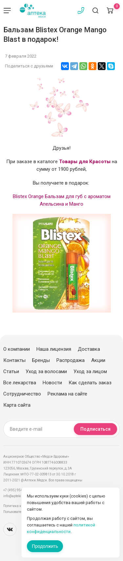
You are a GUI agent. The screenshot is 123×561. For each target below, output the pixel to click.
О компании (16, 349)
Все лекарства (19, 383)
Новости (52, 383)
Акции (98, 360)
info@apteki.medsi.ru (19, 496)
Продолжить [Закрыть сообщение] (45, 546)
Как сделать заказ (90, 383)
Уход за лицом (90, 371)
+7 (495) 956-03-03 (17, 490)
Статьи (11, 371)
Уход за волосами (46, 371)
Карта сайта (17, 405)
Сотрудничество (22, 394)
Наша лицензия (53, 349)
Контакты (14, 360)
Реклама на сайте (67, 394)
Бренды (41, 360)
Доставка (89, 349)
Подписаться (95, 429)
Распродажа (70, 360)
